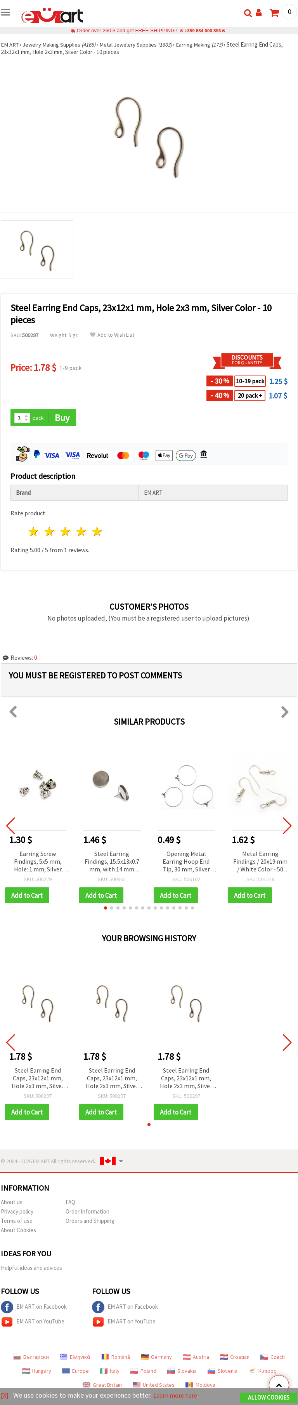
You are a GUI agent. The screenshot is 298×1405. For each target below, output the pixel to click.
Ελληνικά (75, 1358)
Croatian (234, 1358)
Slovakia (182, 1371)
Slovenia (222, 1371)
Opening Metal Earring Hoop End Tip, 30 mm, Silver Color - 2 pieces (186, 862)
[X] (5, 1395)
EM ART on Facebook (34, 1308)
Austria (196, 1358)
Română (115, 1358)
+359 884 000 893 (202, 30)
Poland (143, 1371)
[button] (105, 908)
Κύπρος (262, 1372)
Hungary (36, 1371)
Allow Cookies (268, 1398)
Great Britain (102, 1386)
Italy (110, 1371)
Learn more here (177, 1395)
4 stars (81, 532)
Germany (156, 1358)
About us (12, 1203)
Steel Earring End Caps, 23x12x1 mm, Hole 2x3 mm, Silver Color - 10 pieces (38, 1079)
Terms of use (17, 1222)
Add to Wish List (112, 335)
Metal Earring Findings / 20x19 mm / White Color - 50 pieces (260, 862)
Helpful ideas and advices (31, 1269)
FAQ (70, 1203)
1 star (34, 532)
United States (154, 1386)
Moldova (200, 1386)
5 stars (97, 532)
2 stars (50, 532)
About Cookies (18, 1231)
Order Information (87, 1212)
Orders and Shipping (90, 1222)
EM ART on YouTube (32, 1323)
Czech (272, 1358)
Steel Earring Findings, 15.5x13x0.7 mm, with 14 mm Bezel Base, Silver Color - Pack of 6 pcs (112, 862)
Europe (75, 1372)
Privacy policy (17, 1212)
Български (31, 1358)
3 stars (66, 532)
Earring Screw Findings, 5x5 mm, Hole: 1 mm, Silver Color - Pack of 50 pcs (38, 862)
